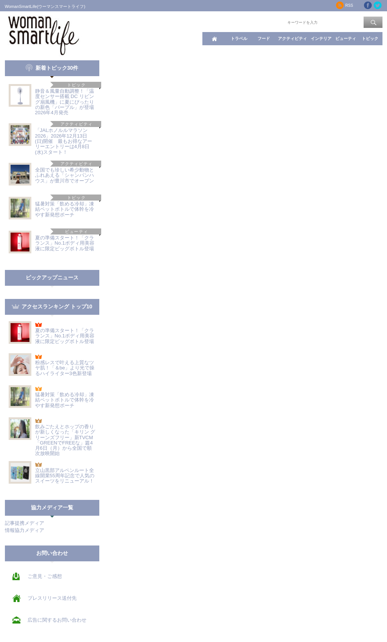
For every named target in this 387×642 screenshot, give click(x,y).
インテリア (321, 38)
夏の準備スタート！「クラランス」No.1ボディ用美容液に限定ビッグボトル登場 (64, 243)
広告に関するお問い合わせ (57, 620)
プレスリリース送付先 (52, 598)
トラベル (239, 38)
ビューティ (345, 38)
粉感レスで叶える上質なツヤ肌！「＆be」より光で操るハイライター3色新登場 (64, 368)
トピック (370, 38)
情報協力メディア (24, 530)
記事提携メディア (24, 523)
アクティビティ (292, 38)
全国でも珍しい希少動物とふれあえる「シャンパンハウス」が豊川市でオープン (64, 175)
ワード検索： (273, 22)
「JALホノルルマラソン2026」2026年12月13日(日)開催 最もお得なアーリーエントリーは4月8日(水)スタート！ (64, 141)
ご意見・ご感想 (45, 576)
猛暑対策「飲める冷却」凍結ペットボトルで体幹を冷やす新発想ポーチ (64, 209)
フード (263, 38)
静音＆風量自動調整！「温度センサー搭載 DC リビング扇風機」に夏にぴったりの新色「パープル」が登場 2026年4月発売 (67, 101)
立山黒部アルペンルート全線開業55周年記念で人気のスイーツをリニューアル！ (64, 475)
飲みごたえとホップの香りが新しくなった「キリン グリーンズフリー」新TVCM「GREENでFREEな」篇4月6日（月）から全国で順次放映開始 (65, 440)
